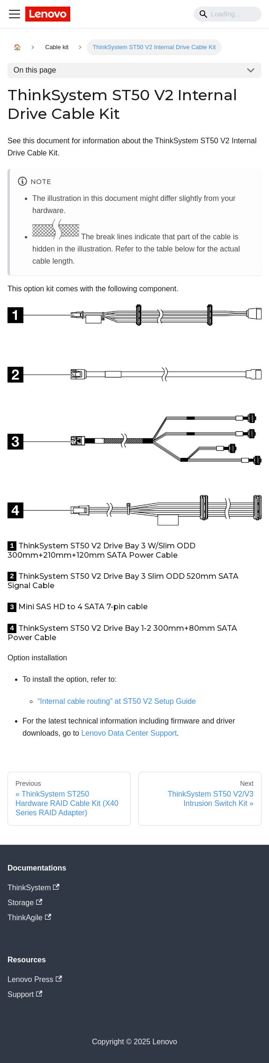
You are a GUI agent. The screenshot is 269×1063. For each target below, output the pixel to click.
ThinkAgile (29, 918)
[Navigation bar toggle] (14, 14)
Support (24, 994)
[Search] (228, 14)
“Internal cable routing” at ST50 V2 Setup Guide (116, 701)
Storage (24, 903)
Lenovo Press (34, 979)
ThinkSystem (33, 888)
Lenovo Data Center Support (129, 733)
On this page (35, 70)
